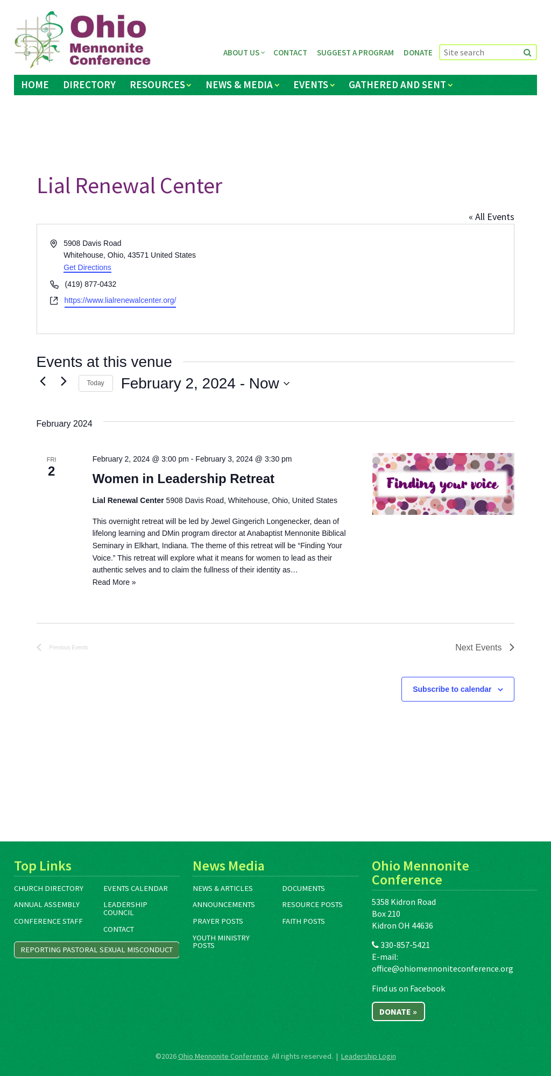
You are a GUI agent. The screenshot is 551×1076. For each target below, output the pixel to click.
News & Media (239, 84)
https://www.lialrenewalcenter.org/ (120, 300)
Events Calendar (135, 888)
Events (310, 84)
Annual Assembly (47, 904)
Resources (157, 84)
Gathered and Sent (397, 84)
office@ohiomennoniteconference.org (442, 968)
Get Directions (87, 267)
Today (95, 383)
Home (35, 84)
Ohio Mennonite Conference (223, 1056)
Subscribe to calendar (452, 689)
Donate (418, 52)
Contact (290, 52)
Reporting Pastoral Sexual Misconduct (96, 949)
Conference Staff (48, 921)
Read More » (114, 582)
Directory (89, 84)
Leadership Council (125, 908)
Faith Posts (303, 921)
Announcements (224, 904)
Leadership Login (368, 1056)
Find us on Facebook (408, 988)
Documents (303, 888)
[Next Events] (64, 380)
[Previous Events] (43, 380)
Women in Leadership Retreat (183, 478)
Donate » (398, 1011)
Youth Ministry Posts (221, 942)
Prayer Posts (218, 921)
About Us (241, 52)
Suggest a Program (355, 52)
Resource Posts (312, 904)
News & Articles (223, 888)
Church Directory (48, 888)
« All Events (491, 216)
